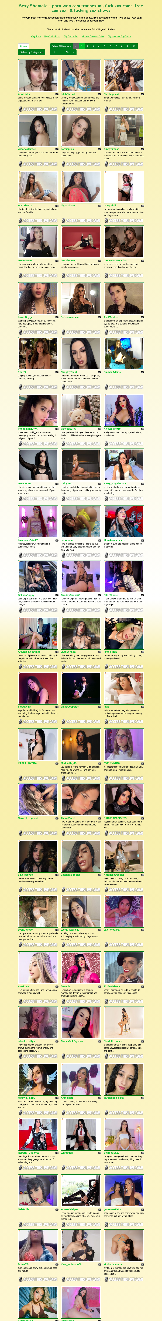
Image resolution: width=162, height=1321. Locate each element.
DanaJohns (24, 458)
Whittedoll (67, 1090)
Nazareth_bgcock (28, 774)
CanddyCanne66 (70, 563)
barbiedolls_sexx (114, 1038)
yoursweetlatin (112, 1143)
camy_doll (110, 196)
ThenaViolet (68, 774)
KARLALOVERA (27, 722)
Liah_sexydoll (26, 827)
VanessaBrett (69, 406)
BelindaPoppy (26, 563)
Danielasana (25, 247)
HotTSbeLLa (25, 196)
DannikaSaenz (69, 247)
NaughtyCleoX (69, 353)
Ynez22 (22, 353)
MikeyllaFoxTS (26, 1038)
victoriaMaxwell (27, 142)
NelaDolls (23, 1143)
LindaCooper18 (70, 668)
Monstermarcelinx (114, 512)
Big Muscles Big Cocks (119, 36)
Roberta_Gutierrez (28, 1090)
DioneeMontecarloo (115, 247)
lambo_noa (110, 617)
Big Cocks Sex (71, 36)
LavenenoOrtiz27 (28, 512)
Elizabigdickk (111, 91)
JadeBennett (68, 617)
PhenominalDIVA (28, 406)
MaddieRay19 (69, 722)
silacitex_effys (26, 984)
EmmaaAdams (112, 353)
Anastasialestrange (29, 617)
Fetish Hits (81, 1316)
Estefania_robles (71, 827)
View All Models (61, 46)
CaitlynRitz (67, 458)
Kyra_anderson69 (71, 1195)
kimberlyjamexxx (114, 1195)
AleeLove (23, 933)
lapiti (107, 668)
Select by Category (31, 52)
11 (53, 52)
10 (134, 46)
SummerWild (25, 1248)
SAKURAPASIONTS (115, 774)
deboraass (67, 512)
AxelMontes (111, 301)
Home (23, 46)
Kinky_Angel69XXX (115, 458)
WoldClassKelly (70, 879)
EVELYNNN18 (112, 722)
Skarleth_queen (113, 984)
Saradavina (24, 668)
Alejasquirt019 (112, 406)
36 (67, 52)
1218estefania (112, 933)
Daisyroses (67, 1248)
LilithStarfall (68, 91)
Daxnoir (65, 933)
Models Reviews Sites (93, 36)
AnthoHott (67, 1038)
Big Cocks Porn (52, 36)
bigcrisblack (68, 196)
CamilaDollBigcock (72, 984)
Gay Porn (36, 36)
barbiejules (67, 142)
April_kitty (24, 91)
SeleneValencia (70, 301)
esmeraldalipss (70, 1143)
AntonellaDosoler (114, 827)
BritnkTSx (24, 1195)
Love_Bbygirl (26, 301)
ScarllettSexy (111, 1090)
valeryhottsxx (112, 879)
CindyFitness (111, 142)
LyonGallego (25, 879)
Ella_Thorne (111, 563)
